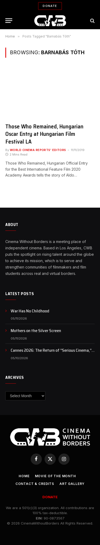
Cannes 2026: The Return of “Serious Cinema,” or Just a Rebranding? (51, 353)
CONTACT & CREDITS (34, 484)
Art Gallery (72, 484)
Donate (50, 6)
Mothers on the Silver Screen (36, 330)
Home (24, 476)
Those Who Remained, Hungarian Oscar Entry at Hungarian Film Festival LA (44, 134)
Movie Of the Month (55, 476)
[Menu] (8, 21)
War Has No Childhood (30, 311)
